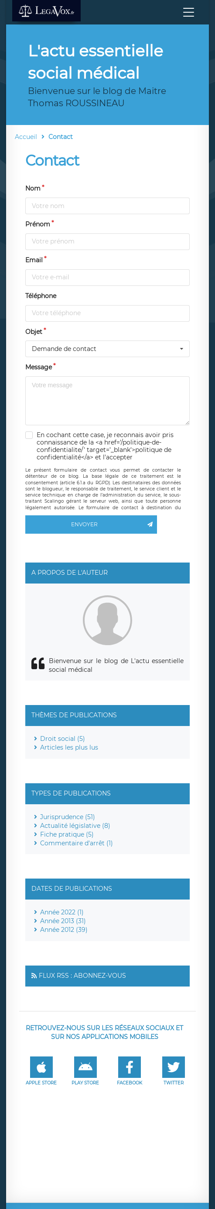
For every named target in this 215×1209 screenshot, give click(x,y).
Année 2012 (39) (64, 930)
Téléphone (40, 296)
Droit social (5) (62, 739)
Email (34, 260)
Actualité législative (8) (75, 826)
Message (38, 367)
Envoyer (114, 524)
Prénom (37, 224)
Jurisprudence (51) (67, 817)
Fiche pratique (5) (67, 834)
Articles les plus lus (69, 747)
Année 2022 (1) (62, 912)
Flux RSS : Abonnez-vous (82, 976)
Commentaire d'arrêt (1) (76, 843)
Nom (33, 188)
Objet (33, 332)
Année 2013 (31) (63, 921)
